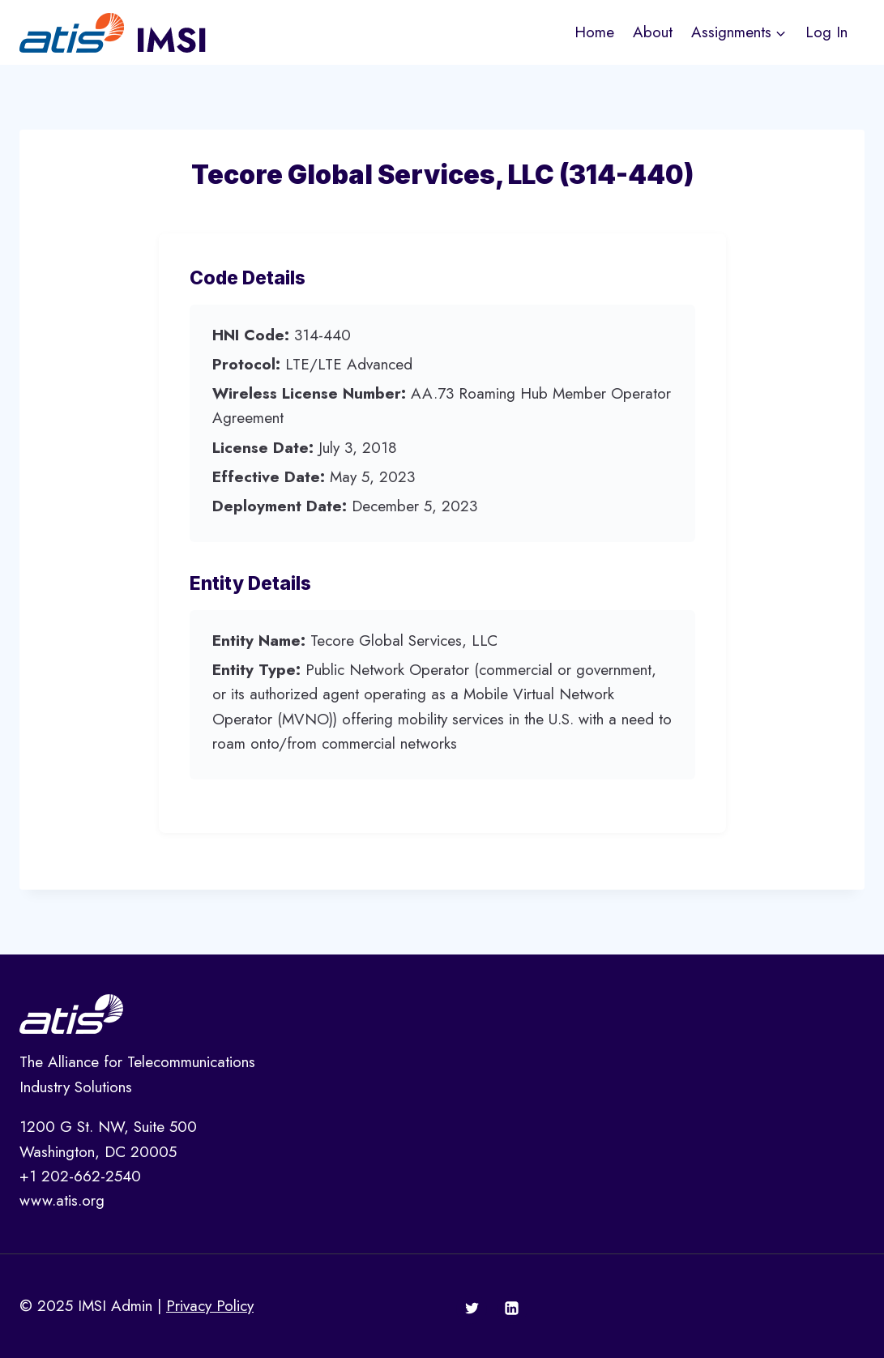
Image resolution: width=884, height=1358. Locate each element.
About (653, 32)
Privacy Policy (210, 1306)
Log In (826, 32)
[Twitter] (471, 1308)
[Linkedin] (512, 1308)
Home (594, 32)
